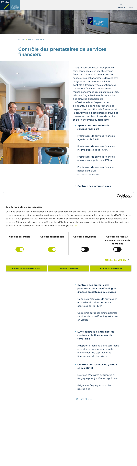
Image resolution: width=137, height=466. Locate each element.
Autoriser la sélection (68, 268)
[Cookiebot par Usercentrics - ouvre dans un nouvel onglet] (119, 196)
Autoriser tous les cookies (111, 268)
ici (75, 225)
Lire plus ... (86, 399)
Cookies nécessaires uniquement (26, 268)
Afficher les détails (115, 260)
